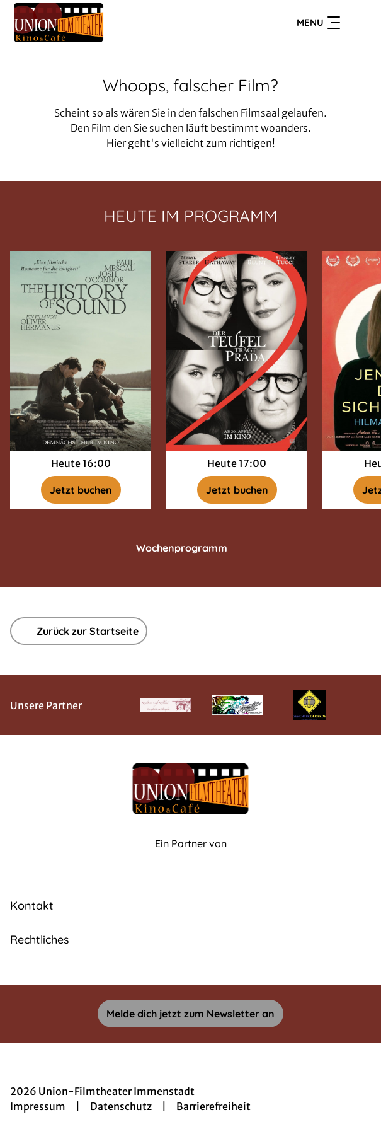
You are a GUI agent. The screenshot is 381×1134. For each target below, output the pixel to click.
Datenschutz (121, 1106)
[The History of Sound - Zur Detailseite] (80, 351)
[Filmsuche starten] (358, 22)
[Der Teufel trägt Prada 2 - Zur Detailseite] (236, 351)
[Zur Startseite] (98, 22)
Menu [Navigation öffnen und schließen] (318, 22)
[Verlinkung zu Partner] (165, 704)
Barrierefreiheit (213, 1106)
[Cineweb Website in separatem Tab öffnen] (191, 857)
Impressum (37, 1106)
